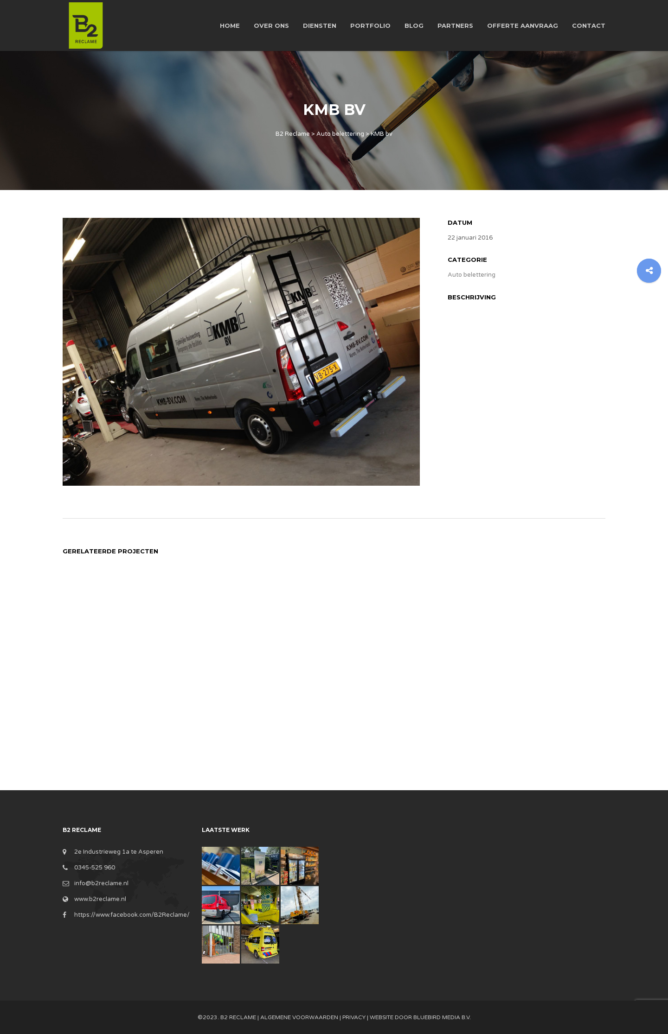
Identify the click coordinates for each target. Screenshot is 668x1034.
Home (230, 25)
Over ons (271, 25)
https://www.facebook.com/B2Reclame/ (132, 915)
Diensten (319, 25)
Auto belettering (471, 275)
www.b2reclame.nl (100, 899)
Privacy (354, 1017)
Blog (414, 25)
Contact (588, 25)
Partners (455, 25)
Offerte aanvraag (522, 25)
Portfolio (370, 25)
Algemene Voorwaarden (299, 1017)
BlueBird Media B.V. (442, 1017)
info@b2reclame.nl (101, 883)
